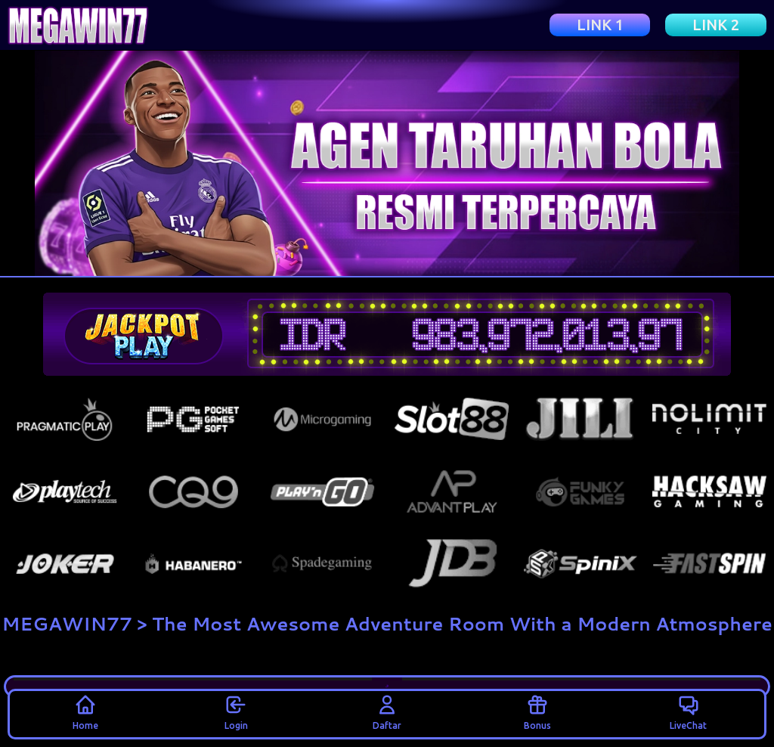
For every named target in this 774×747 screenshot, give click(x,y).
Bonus (537, 711)
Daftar (387, 711)
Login (236, 711)
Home (85, 711)
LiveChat (688, 711)
